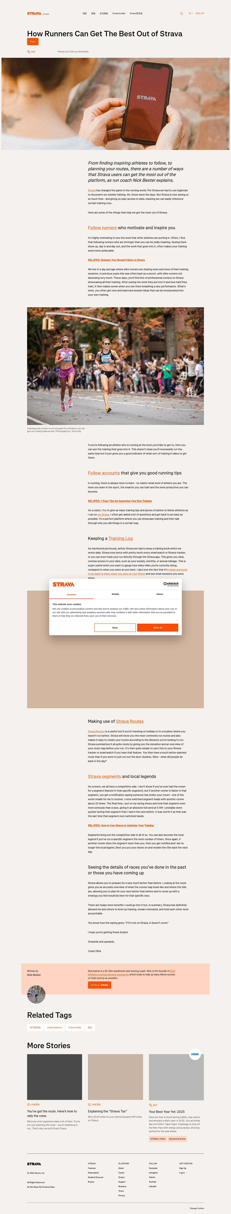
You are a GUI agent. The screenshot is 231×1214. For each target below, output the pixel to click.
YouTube (152, 1182)
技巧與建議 (35, 1027)
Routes (91, 1182)
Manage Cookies (197, 1208)
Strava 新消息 (136, 13)
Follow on (99, 985)
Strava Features (54, 1027)
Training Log (120, 538)
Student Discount (95, 1177)
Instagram (153, 1173)
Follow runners (102, 228)
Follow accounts (104, 473)
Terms (121, 1191)
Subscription (93, 1173)
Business (122, 1186)
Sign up (200, 13)
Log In (182, 1173)
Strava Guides (118, 13)
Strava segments (104, 776)
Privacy (121, 1195)
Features (92, 1168)
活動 (84, 13)
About (121, 1168)
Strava (91, 190)
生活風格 (104, 13)
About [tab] (159, 594)
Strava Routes (130, 721)
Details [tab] (115, 594)
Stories (121, 1177)
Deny (115, 627)
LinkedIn (152, 1186)
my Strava (103, 514)
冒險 (93, 13)
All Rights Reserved (35, 1182)
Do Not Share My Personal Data (41, 1187)
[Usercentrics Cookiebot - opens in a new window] (166, 584)
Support (121, 1182)
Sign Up (182, 1168)
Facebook (153, 1168)
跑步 (90, 1027)
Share (33, 41)
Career (121, 1173)
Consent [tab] (71, 594)
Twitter (152, 1177)
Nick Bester (83, 51)
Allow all (157, 627)
